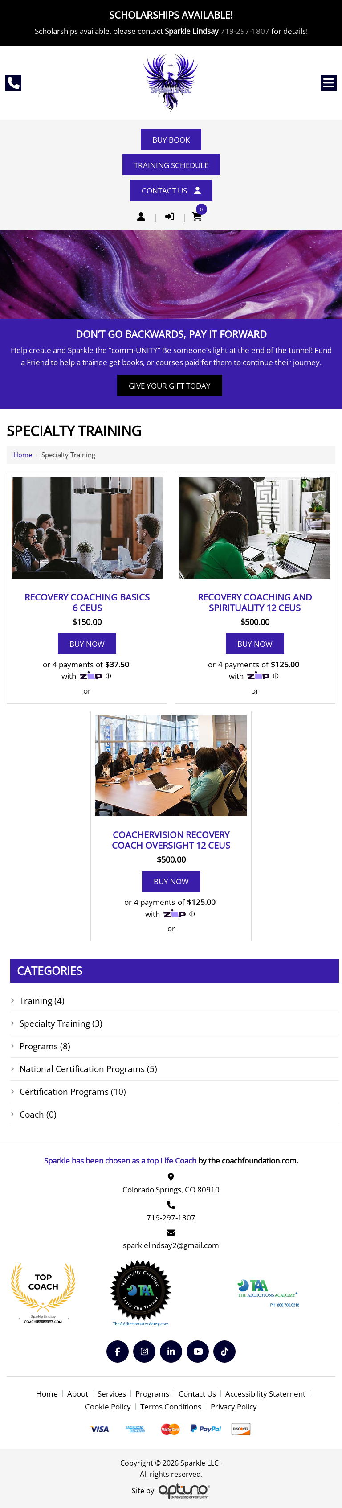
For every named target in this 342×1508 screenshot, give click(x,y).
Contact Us (171, 190)
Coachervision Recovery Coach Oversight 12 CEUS (171, 840)
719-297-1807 (244, 31)
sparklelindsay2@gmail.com (171, 1245)
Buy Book (171, 140)
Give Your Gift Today (170, 386)
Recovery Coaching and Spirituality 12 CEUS (255, 602)
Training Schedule (171, 165)
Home (22, 454)
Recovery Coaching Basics (87, 602)
